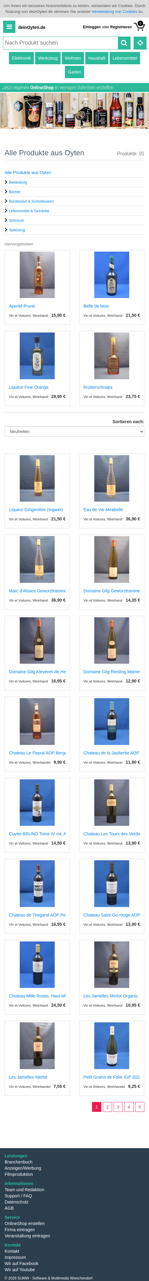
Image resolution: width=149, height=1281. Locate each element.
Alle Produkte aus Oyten (28, 172)
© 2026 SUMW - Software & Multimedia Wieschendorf (48, 1278)
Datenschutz (17, 1201)
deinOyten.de (32, 27)
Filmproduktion (19, 1174)
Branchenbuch (18, 1162)
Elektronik (21, 58)
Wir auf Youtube (20, 1269)
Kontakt (12, 1251)
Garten (74, 72)
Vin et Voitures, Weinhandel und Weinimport (42, 315)
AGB (9, 1208)
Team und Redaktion (24, 1189)
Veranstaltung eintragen (27, 1235)
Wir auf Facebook (21, 1263)
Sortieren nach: (128, 421)
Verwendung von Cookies (114, 11)
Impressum (15, 1257)
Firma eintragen (20, 1229)
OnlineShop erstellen (25, 1223)
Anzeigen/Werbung (23, 1168)
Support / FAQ (18, 1195)
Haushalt (96, 58)
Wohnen (73, 58)
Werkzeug (48, 58)
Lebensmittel (125, 58)
